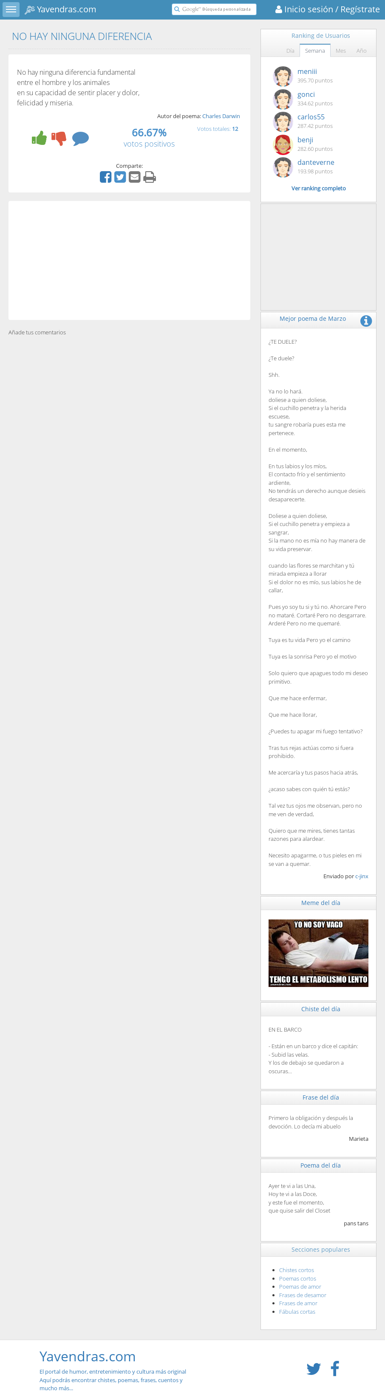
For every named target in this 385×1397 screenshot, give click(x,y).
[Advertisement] (129, 260)
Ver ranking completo (319, 188)
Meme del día (320, 903)
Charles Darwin (221, 116)
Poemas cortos (297, 1278)
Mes (341, 50)
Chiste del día (320, 1009)
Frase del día (321, 1097)
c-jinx (361, 876)
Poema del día (320, 1165)
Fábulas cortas (297, 1311)
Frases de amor (298, 1303)
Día (290, 50)
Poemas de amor (300, 1286)
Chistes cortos (296, 1270)
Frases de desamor (302, 1295)
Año (362, 50)
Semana (315, 50)
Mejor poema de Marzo (313, 318)
